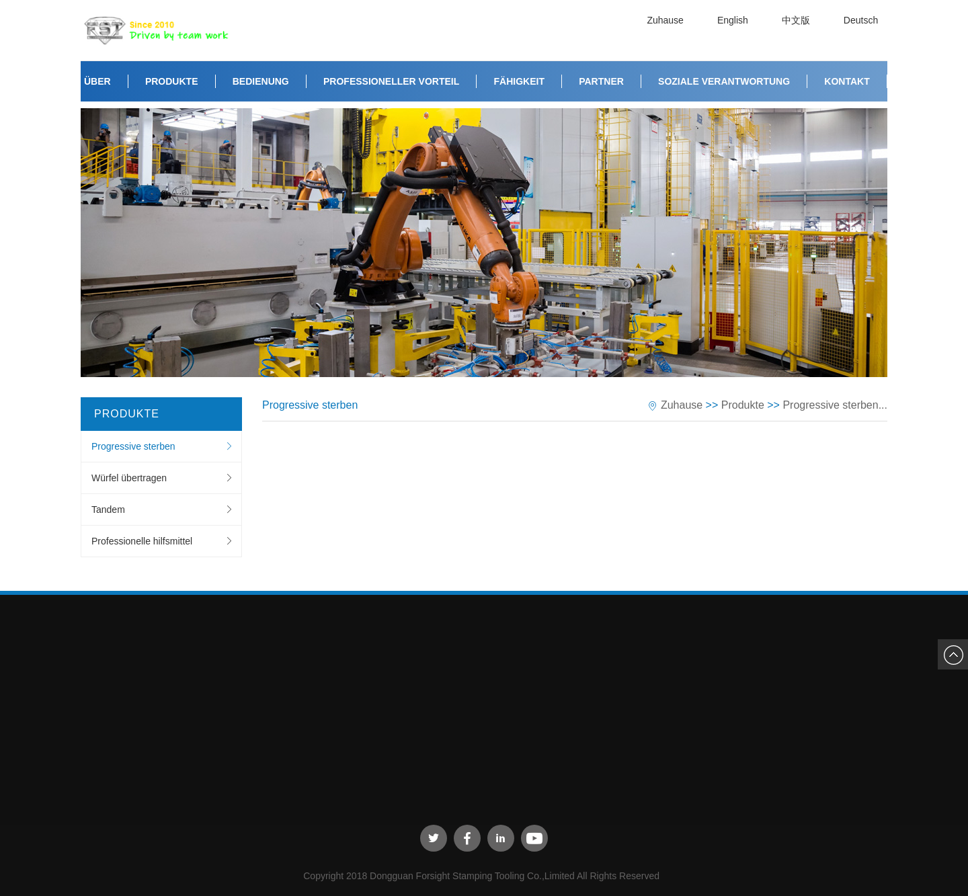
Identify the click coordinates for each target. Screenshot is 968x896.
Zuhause (667, 30)
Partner (601, 81)
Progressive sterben (133, 446)
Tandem (108, 509)
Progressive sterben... (834, 405)
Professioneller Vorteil (391, 81)
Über (97, 81)
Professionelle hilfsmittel (141, 541)
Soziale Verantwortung (724, 81)
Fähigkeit (519, 81)
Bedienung (261, 81)
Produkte (171, 81)
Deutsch (863, 30)
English (735, 30)
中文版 (798, 30)
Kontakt (846, 81)
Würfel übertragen (129, 478)
